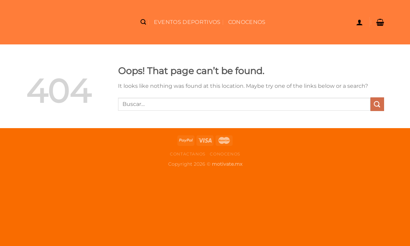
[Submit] (377, 104)
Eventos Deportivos (187, 22)
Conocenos (247, 22)
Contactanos (187, 153)
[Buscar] (143, 22)
